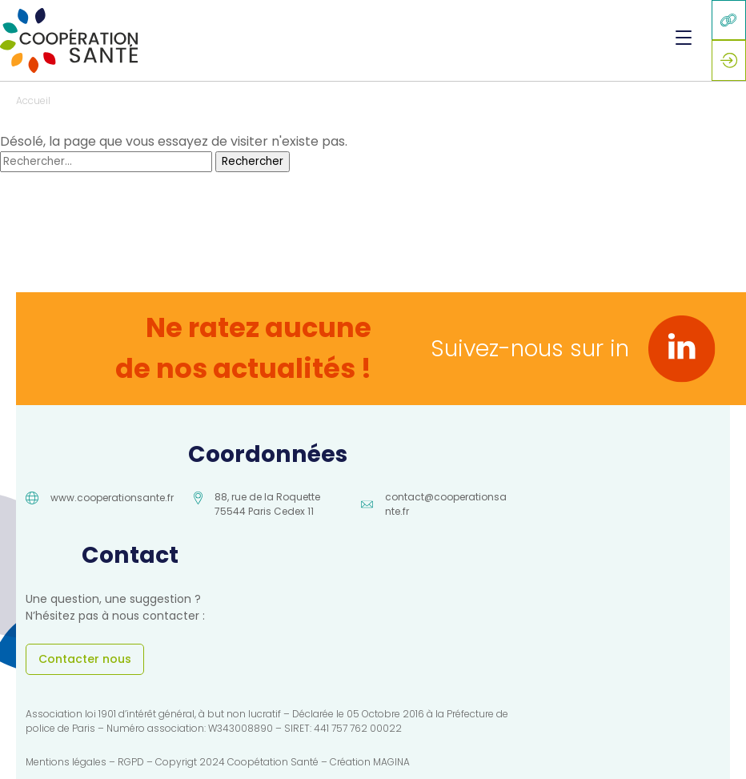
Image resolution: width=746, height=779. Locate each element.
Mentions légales (66, 762)
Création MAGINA (370, 762)
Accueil (33, 100)
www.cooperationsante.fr (112, 497)
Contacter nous (84, 659)
